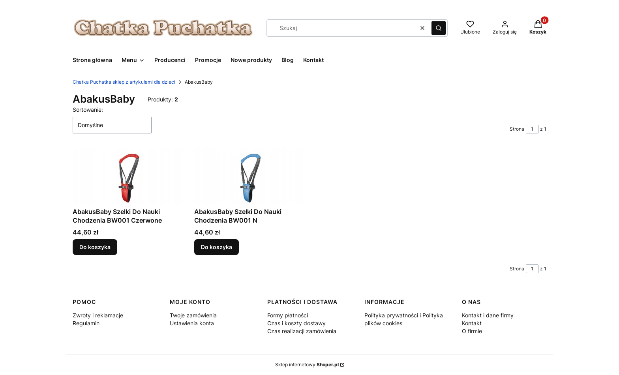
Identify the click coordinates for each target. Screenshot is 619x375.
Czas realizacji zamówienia (301, 331)
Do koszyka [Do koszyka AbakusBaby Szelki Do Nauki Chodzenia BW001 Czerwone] (95, 247)
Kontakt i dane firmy (488, 315)
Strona (517, 129)
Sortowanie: (88, 109)
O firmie (472, 331)
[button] (438, 28)
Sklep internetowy (307, 365)
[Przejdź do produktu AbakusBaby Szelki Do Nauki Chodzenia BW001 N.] (248, 176)
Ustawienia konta (192, 323)
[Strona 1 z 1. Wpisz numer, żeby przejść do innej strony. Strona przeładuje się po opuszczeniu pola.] (532, 129)
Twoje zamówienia (193, 315)
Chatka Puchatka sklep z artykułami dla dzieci (124, 82)
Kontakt (472, 323)
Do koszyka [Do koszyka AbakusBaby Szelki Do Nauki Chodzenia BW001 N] (216, 247)
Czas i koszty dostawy (296, 323)
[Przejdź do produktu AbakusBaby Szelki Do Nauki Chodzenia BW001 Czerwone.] (127, 176)
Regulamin (86, 323)
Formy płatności (287, 315)
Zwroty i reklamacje (98, 315)
